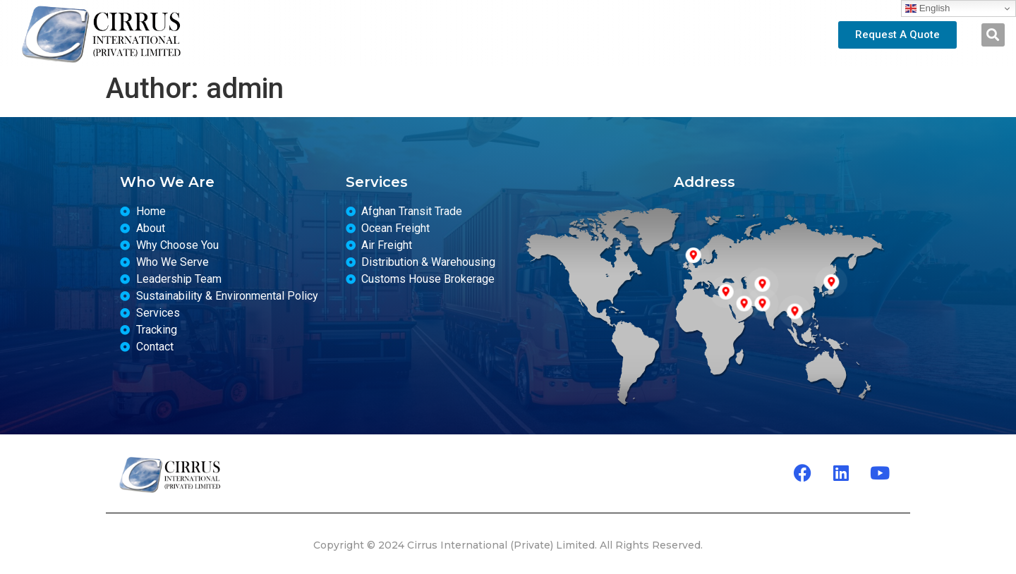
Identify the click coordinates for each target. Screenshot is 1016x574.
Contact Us (728, 34)
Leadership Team (461, 34)
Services (566, 34)
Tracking (648, 34)
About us (356, 34)
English (927, 8)
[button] (993, 35)
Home (282, 34)
